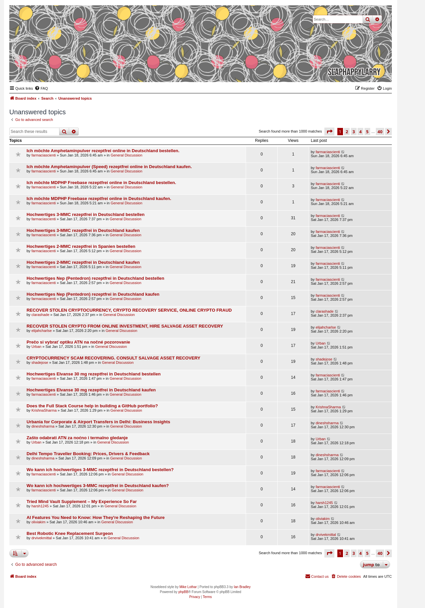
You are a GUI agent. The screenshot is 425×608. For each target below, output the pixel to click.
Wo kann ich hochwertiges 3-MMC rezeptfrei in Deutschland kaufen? (98, 485)
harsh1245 (40, 506)
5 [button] (367, 132)
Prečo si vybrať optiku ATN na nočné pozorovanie (78, 342)
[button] (329, 132)
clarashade (40, 315)
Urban (37, 347)
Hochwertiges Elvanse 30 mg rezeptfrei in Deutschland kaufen (91, 389)
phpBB (183, 592)
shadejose (40, 362)
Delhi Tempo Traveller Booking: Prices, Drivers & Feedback (88, 453)
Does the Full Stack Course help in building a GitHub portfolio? (92, 405)
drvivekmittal (42, 538)
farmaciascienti (44, 155)
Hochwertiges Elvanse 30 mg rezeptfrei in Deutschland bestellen (94, 373)
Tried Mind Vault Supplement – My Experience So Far (82, 501)
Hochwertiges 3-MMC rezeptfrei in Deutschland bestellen (85, 214)
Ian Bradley (242, 587)
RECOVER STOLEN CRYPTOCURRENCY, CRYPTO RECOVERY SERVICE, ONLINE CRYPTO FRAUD (129, 310)
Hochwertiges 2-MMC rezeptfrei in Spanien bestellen (81, 246)
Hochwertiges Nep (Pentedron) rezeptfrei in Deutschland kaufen (93, 294)
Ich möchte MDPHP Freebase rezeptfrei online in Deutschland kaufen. (99, 198)
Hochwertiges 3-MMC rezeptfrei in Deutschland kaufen (83, 230)
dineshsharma (43, 426)
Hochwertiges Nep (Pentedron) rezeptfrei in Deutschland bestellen (95, 278)
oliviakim (38, 522)
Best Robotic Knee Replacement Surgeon (70, 533)
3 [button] (354, 132)
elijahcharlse (42, 331)
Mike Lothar (188, 587)
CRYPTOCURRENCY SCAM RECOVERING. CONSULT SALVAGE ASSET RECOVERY (113, 357)
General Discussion (126, 155)
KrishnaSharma (44, 410)
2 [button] (347, 132)
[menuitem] (41, 88)
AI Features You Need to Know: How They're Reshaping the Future (96, 517)
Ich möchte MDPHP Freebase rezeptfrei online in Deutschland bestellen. (101, 182)
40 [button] (380, 132)
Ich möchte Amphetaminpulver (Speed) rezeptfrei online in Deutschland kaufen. (109, 166)
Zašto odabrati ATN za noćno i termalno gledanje (77, 437)
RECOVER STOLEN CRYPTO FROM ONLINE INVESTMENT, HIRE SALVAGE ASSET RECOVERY (125, 326)
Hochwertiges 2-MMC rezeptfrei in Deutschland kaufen (83, 262)
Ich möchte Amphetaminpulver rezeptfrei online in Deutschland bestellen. (103, 150)
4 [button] (360, 132)
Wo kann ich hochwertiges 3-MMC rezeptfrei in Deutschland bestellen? (100, 469)
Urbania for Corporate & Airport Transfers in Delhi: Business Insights (98, 421)
